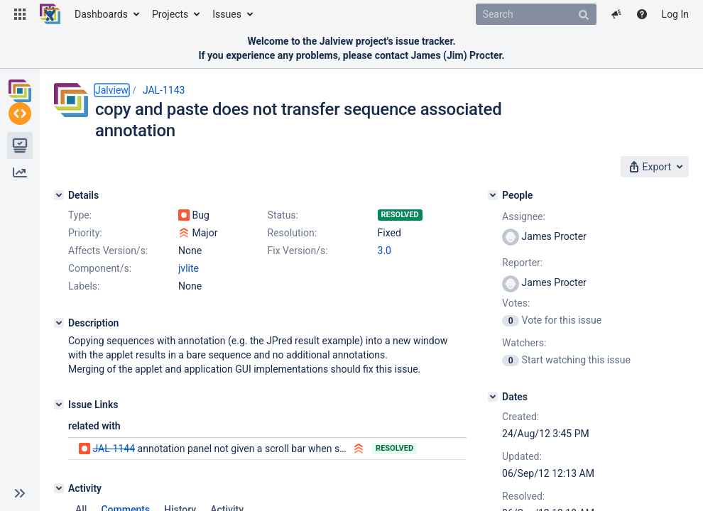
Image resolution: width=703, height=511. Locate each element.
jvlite (188, 268)
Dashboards (101, 14)
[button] (20, 14)
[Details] (59, 195)
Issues (226, 14)
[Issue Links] (59, 405)
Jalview (112, 90)
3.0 (384, 250)
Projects (170, 14)
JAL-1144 (113, 448)
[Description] (59, 323)
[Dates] (493, 397)
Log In (675, 14)
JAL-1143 (164, 90)
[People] (493, 195)
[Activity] (59, 488)
